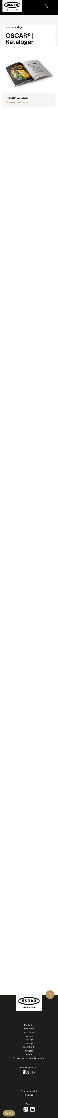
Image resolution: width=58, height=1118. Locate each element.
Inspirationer (29, 1032)
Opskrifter (29, 1028)
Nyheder (29, 1050)
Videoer (29, 1039)
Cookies (29, 1094)
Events (29, 1054)
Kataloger (29, 1043)
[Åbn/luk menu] (53, 6)
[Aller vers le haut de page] (50, 994)
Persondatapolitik (29, 1091)
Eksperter (29, 1036)
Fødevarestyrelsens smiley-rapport (29, 1058)
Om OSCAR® (29, 1047)
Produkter (29, 1025)
